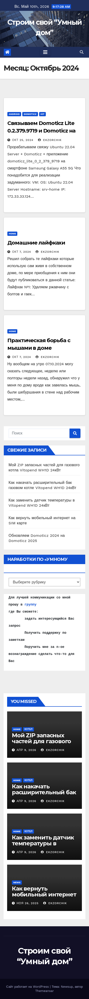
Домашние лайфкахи (36, 243)
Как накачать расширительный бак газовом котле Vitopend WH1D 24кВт (44, 795)
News (16, 882)
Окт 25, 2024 (22, 140)
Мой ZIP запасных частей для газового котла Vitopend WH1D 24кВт (43, 744)
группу (30, 604)
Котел (28, 729)
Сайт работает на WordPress (28, 986)
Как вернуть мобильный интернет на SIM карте (44, 894)
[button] (82, 52)
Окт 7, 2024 (21, 251)
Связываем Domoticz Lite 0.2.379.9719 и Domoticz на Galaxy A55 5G (41, 130)
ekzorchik (50, 140)
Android (14, 114)
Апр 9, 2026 (26, 750)
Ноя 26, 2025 (27, 903)
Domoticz (30, 114)
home (12, 233)
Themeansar (44, 991)
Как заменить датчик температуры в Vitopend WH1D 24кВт (43, 843)
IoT (43, 114)
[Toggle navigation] (45, 52)
